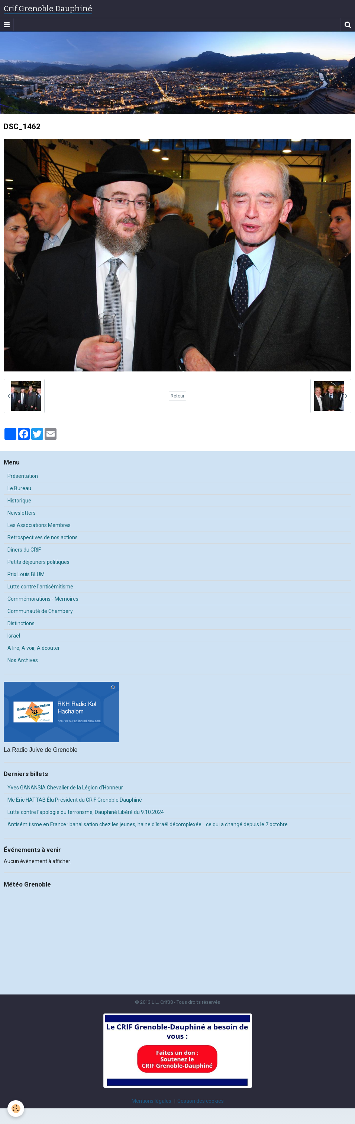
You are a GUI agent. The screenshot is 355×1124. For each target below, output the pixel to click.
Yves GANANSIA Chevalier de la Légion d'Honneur (65, 788)
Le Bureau (19, 488)
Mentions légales (151, 1101)
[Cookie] (15, 1108)
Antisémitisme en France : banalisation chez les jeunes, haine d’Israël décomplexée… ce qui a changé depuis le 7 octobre (147, 824)
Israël (13, 636)
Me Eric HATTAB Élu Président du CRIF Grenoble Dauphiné (74, 800)
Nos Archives (22, 660)
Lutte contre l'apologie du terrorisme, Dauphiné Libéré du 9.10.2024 (85, 812)
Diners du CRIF (24, 550)
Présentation (22, 476)
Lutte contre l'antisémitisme (40, 587)
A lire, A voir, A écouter (33, 648)
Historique (19, 501)
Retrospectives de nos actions (42, 537)
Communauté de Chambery (40, 611)
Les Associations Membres (39, 525)
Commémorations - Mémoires (42, 599)
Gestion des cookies (200, 1101)
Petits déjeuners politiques (38, 562)
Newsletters (21, 513)
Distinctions (21, 623)
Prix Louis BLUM (26, 574)
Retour (177, 396)
